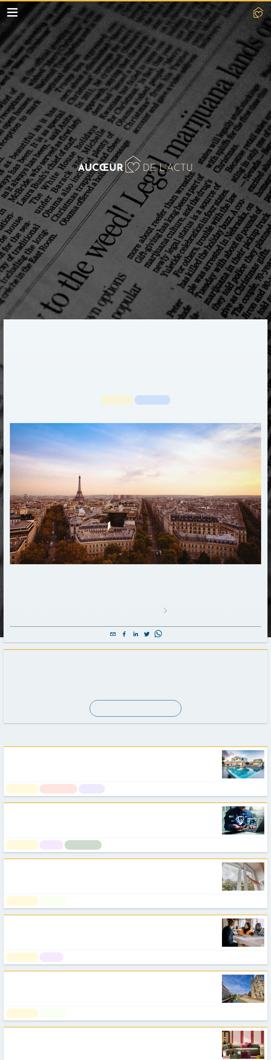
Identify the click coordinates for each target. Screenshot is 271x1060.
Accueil (19, 328)
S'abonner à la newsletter (135, 708)
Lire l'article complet (135, 610)
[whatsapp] (158, 634)
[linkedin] (135, 634)
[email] (113, 634)
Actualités (51, 328)
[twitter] (146, 634)
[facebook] (124, 634)
